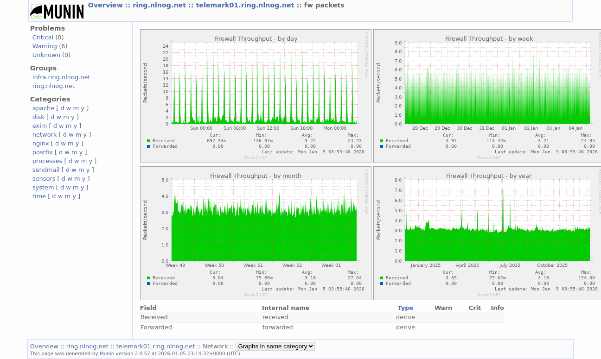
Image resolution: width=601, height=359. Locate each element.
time (39, 196)
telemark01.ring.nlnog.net (246, 5)
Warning (44, 46)
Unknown (46, 54)
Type (406, 307)
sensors (44, 178)
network (44, 134)
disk (38, 116)
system (43, 187)
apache (43, 108)
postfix (42, 152)
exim (39, 125)
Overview (106, 5)
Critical (42, 37)
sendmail (46, 169)
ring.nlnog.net (160, 5)
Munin (107, 353)
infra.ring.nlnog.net (61, 77)
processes (47, 160)
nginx (40, 143)
